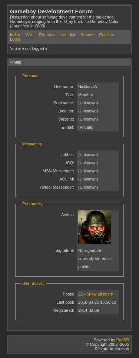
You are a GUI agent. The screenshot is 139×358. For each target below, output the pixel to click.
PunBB (122, 340)
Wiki (29, 35)
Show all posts (99, 294)
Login (15, 39)
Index (15, 35)
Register (106, 35)
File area (47, 35)
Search (86, 35)
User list (67, 35)
